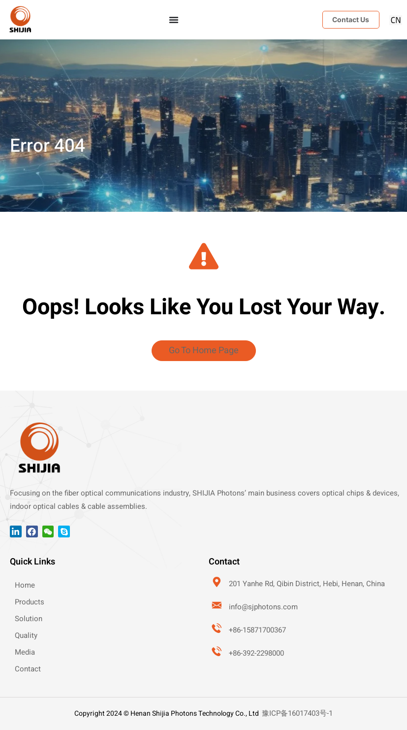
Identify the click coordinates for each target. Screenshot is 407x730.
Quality (26, 635)
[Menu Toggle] (174, 20)
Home (25, 585)
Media (25, 652)
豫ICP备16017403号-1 (297, 713)
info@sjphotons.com (263, 606)
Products (29, 602)
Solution (28, 618)
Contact (28, 669)
